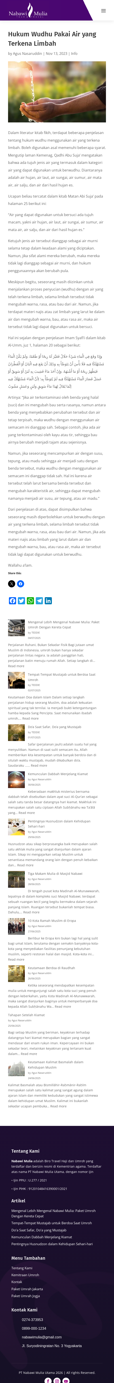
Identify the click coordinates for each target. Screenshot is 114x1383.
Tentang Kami (21, 1268)
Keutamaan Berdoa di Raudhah (51, 968)
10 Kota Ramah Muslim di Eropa (52, 921)
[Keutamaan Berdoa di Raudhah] (16, 974)
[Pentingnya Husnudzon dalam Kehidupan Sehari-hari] (16, 828)
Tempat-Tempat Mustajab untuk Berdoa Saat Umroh (51, 1223)
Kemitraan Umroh (25, 1275)
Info (74, 53)
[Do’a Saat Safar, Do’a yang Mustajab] (16, 733)
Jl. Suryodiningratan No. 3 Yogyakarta (52, 1346)
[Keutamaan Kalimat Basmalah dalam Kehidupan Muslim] (16, 1068)
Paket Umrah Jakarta (27, 1289)
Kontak (16, 1282)
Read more (16, 666)
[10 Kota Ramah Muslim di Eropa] (16, 927)
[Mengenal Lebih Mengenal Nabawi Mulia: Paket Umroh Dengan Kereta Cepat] (16, 628)
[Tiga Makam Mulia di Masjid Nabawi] (16, 880)
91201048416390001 (44, 1189)
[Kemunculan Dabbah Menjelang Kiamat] (16, 780)
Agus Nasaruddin (27, 53)
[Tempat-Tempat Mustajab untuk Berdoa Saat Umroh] (16, 681)
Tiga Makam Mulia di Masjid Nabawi (55, 873)
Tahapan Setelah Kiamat (26, 1015)
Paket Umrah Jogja (25, 1296)
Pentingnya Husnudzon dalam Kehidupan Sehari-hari (52, 1244)
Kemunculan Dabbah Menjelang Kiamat (58, 774)
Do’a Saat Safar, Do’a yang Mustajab (54, 727)
